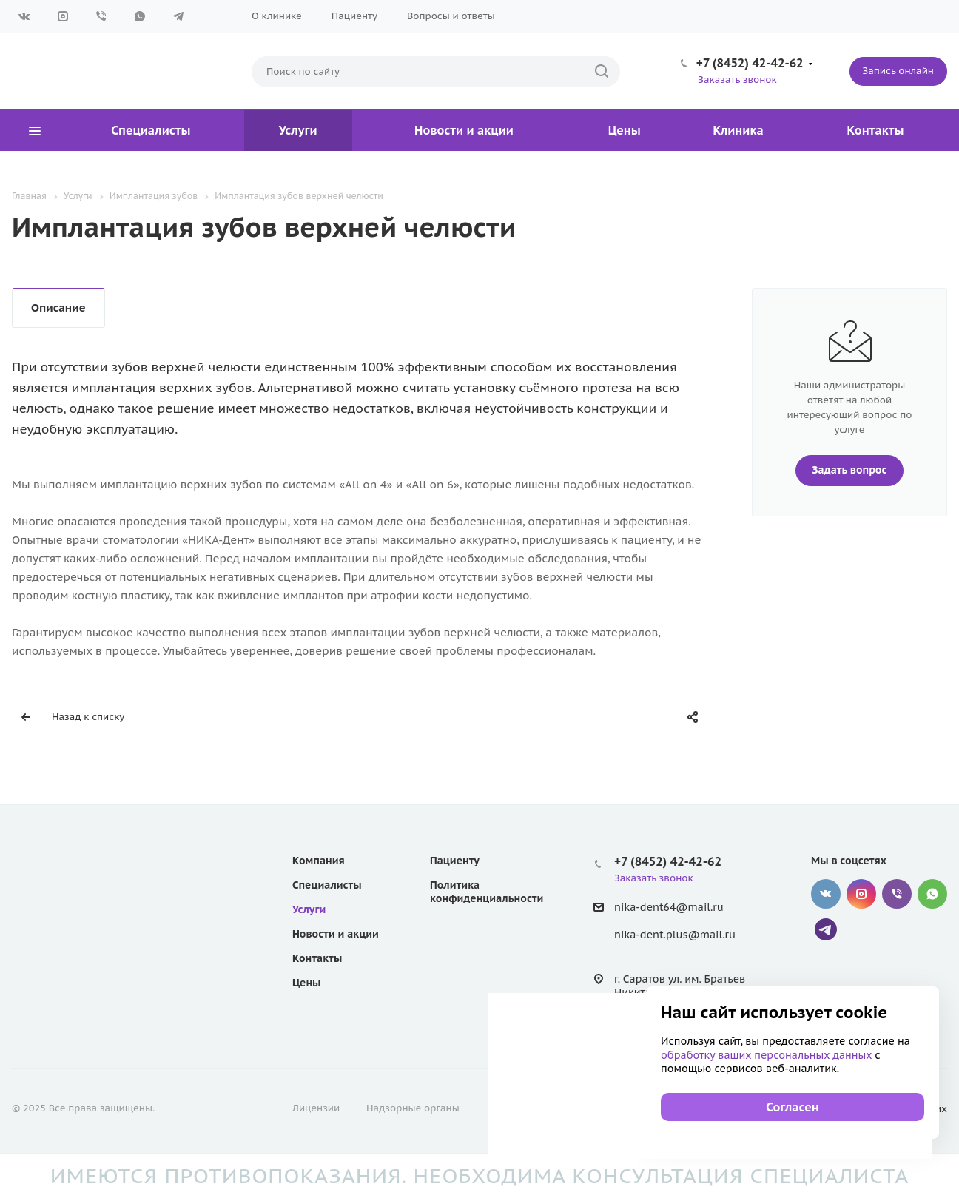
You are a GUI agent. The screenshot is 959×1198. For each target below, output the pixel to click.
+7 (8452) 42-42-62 (750, 62)
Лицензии (316, 1108)
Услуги (298, 130)
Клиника (738, 130)
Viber (101, 16)
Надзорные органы (413, 1108)
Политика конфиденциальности (486, 891)
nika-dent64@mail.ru (669, 907)
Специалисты (150, 130)
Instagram (62, 16)
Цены (624, 130)
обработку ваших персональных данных (768, 1055)
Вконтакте (24, 16)
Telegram (178, 16)
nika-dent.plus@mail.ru (675, 934)
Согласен (792, 1107)
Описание (58, 307)
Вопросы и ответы (451, 16)
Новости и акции (464, 130)
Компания (318, 860)
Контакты (875, 130)
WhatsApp (139, 16)
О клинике (277, 16)
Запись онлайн (898, 70)
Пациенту (354, 16)
